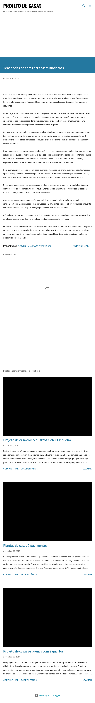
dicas (48, 246)
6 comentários (29, 680)
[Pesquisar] (83, 4)
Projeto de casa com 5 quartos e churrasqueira (37, 440)
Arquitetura (25, 246)
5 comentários (29, 574)
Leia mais (87, 469)
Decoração (38, 246)
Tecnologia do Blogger (47, 695)
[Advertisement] (47, 38)
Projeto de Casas (22, 5)
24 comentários (29, 469)
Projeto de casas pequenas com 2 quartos (33, 651)
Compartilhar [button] (81, 246)
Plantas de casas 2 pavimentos (25, 545)
